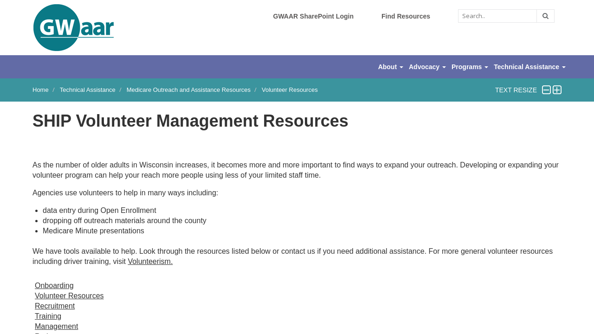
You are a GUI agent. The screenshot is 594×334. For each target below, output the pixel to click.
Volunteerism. (150, 261)
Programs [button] (470, 67)
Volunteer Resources (290, 89)
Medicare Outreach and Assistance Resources (189, 89)
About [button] (390, 67)
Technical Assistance (88, 89)
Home (40, 89)
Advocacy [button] (427, 67)
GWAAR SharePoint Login (313, 16)
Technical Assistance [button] (530, 67)
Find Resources (405, 16)
